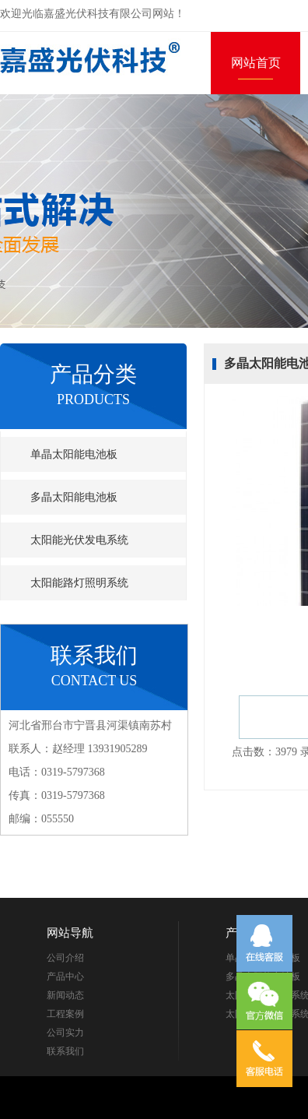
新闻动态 (65, 995)
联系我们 (65, 1051)
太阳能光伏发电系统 (79, 540)
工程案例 (65, 1013)
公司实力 (65, 1032)
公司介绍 (65, 957)
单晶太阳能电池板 (73, 454)
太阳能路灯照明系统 (79, 583)
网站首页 (256, 62)
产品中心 (65, 976)
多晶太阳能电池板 (73, 497)
